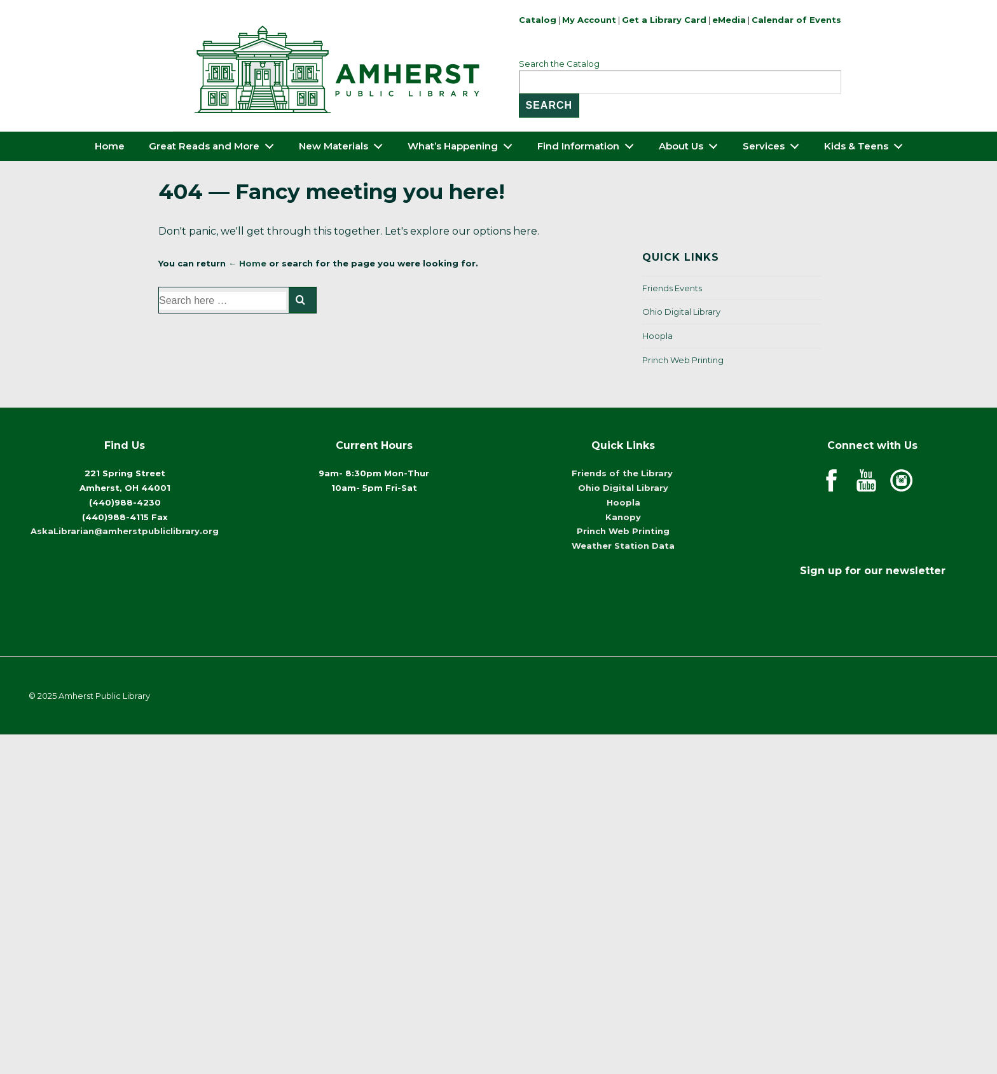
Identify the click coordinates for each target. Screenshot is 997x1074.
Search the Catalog (559, 64)
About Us (692, 143)
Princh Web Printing (683, 360)
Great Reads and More (215, 143)
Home (110, 146)
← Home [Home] (247, 263)
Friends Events (672, 288)
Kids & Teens (867, 143)
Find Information (589, 143)
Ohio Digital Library (681, 311)
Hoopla (657, 336)
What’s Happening (463, 143)
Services (774, 143)
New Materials (344, 143)
